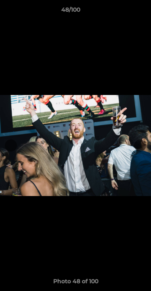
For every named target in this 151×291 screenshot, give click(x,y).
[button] (122, 11)
